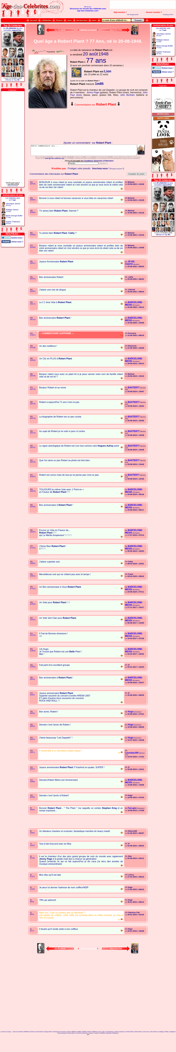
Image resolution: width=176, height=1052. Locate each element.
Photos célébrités (92, 1044)
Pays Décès (71, 1045)
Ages (103, 1044)
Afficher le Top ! (12, 80)
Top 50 (15, 1044)
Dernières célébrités (23, 1044)
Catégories (173, 1044)
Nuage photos (48, 1044)
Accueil (3, 1044)
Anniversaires (109, 1044)
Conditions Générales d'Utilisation (99, 173)
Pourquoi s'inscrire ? (168, 15)
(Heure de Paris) (13, 185)
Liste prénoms (154, 1044)
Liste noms (146, 1044)
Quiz (99, 1044)
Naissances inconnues (59, 1044)
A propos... (9, 1044)
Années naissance (119, 1044)
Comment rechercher (82, 1045)
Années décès (130, 1044)
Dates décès (138, 1044)
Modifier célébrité (82, 1044)
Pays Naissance (62, 1045)
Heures (91, 1045)
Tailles (166, 1044)
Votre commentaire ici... (88, 151)
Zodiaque (161, 1044)
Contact (96, 1045)
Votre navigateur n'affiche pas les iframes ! (48, 125)
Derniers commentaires (36, 1044)
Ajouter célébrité (71, 1044)
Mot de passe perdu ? (132, 15)
